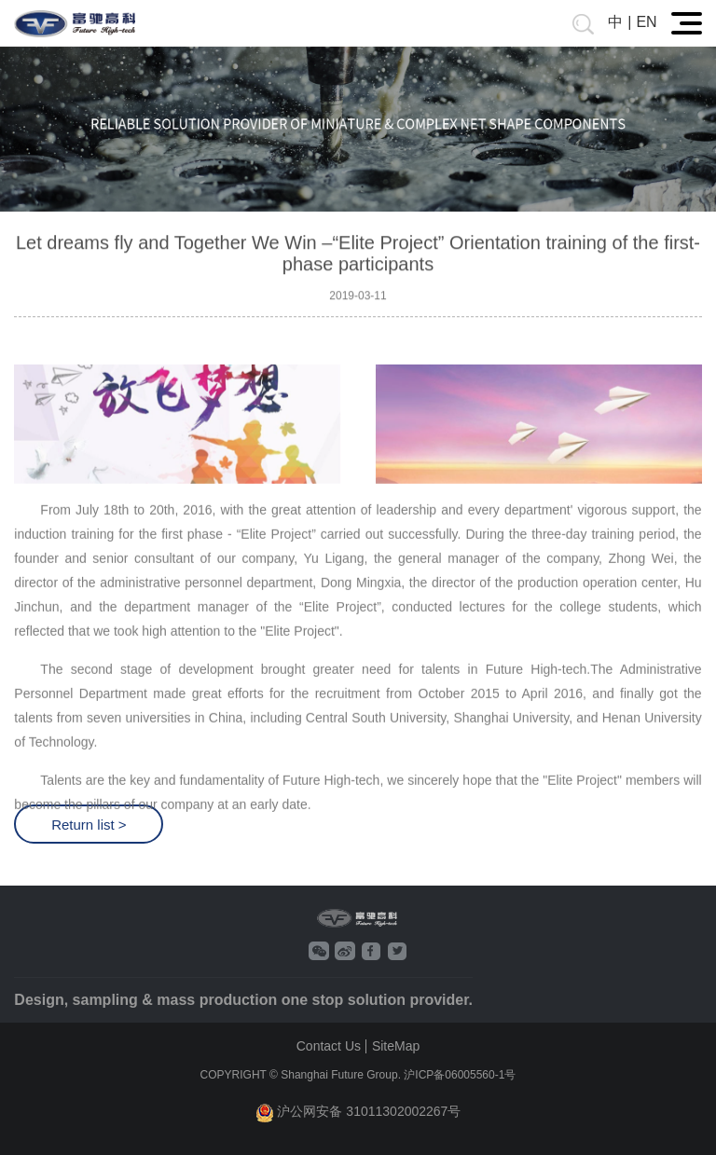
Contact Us (328, 1045)
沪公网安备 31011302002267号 (358, 1112)
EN (646, 22)
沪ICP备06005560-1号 (460, 1074)
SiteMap (396, 1045)
